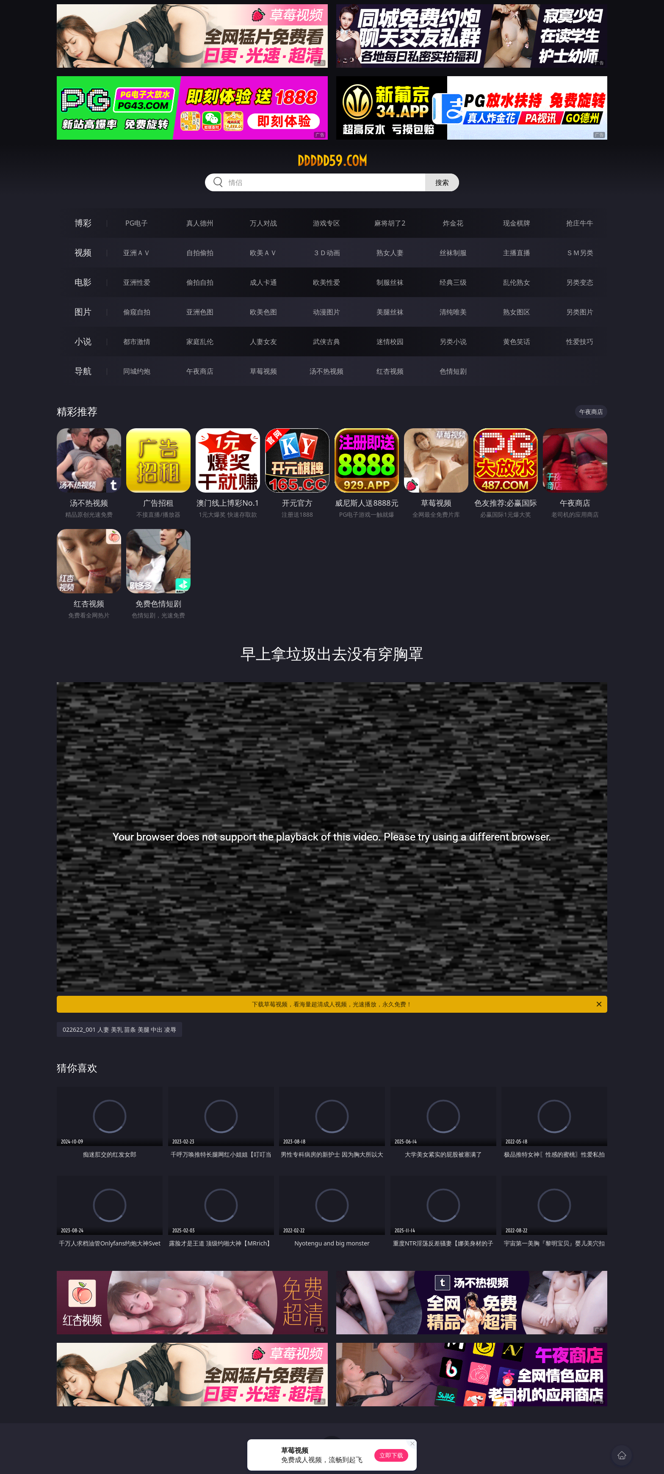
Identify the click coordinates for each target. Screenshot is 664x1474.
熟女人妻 (390, 252)
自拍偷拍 (199, 252)
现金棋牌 (516, 223)
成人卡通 (263, 282)
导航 (83, 371)
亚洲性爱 (136, 282)
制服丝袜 (390, 282)
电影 (83, 282)
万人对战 (263, 223)
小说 (83, 341)
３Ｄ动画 (326, 252)
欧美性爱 (326, 282)
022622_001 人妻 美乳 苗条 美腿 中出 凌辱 (119, 1029)
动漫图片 (326, 312)
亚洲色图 (199, 312)
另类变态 (579, 282)
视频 (83, 252)
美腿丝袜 (390, 312)
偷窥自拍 (136, 312)
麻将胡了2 (389, 223)
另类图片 (579, 312)
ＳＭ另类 (579, 252)
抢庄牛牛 (579, 223)
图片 (83, 311)
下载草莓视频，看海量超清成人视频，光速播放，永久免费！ (427, 1004)
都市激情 (136, 341)
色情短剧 (453, 371)
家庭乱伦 (199, 341)
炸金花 (453, 223)
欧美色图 (263, 312)
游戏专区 (326, 223)
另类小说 (453, 341)
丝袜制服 (453, 252)
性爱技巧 (579, 341)
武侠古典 (326, 341)
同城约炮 (136, 371)
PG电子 (136, 223)
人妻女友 (263, 341)
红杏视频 (390, 371)
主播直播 (516, 252)
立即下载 (391, 1455)
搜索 (442, 182)
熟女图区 (516, 312)
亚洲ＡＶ (136, 252)
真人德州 (199, 223)
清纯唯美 (453, 312)
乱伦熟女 (516, 282)
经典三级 (453, 282)
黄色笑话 (516, 341)
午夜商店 (199, 371)
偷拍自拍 (199, 282)
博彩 (83, 223)
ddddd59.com (332, 160)
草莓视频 (263, 371)
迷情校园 (390, 341)
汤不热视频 (326, 371)
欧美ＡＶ (263, 252)
